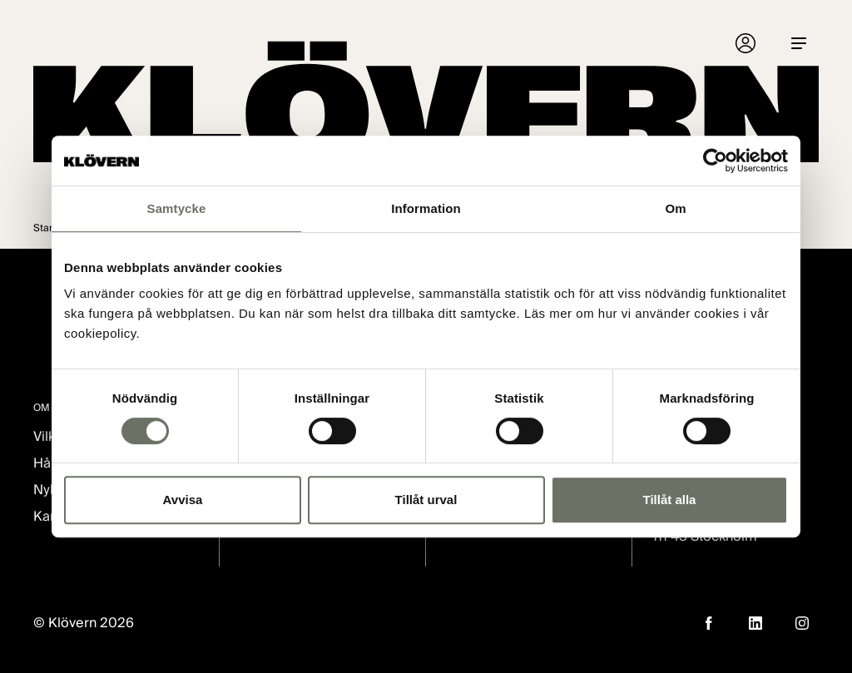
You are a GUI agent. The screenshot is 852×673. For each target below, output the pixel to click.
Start (44, 227)
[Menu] (799, 43)
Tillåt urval (426, 499)
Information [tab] (426, 208)
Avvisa (183, 499)
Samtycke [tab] (176, 208)
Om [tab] (675, 208)
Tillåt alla (669, 499)
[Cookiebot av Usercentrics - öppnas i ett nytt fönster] (715, 160)
